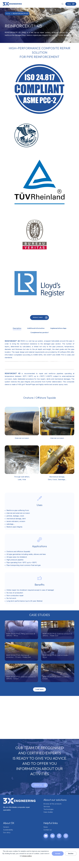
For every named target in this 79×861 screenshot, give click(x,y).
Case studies (48, 812)
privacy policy (27, 856)
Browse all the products (52, 804)
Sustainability (8, 830)
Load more (40, 689)
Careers (6, 827)
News (45, 827)
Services (46, 807)
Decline (70, 853)
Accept (57, 853)
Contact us (47, 830)
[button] (70, 4)
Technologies (48, 809)
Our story (6, 832)
